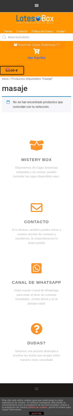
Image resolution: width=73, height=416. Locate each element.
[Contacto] (36, 208)
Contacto (22, 31)
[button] (36, 5)
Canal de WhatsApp (36, 282)
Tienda (8, 31)
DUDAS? (36, 343)
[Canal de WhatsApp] (36, 268)
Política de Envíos (42, 31)
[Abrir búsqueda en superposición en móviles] (36, 37)
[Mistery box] (36, 145)
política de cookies (37, 407)
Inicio (5, 79)
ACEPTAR (36, 413)
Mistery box (36, 159)
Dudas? (61, 31)
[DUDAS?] (36, 329)
